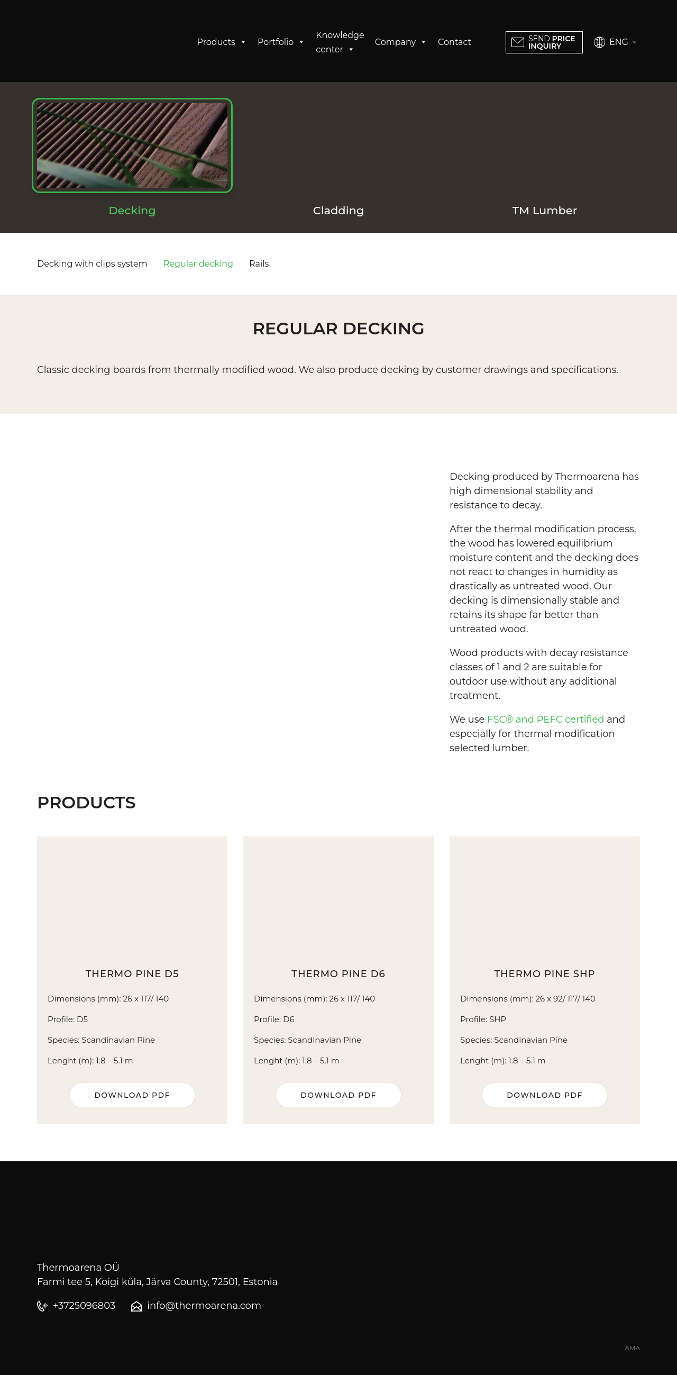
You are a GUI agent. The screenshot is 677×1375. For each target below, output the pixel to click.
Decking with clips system (92, 264)
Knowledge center (340, 43)
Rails (259, 264)
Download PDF (132, 1095)
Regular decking (198, 264)
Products (222, 42)
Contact (454, 42)
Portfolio (281, 42)
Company (401, 42)
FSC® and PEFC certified (545, 719)
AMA (632, 1348)
